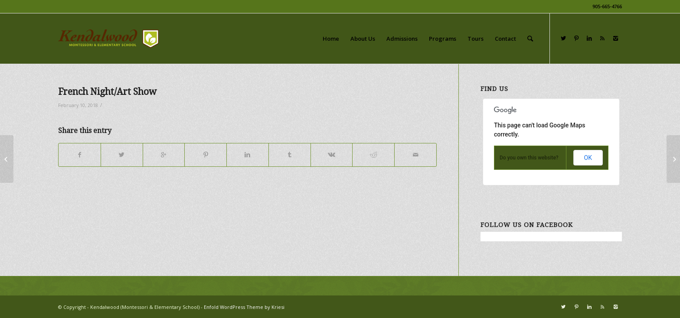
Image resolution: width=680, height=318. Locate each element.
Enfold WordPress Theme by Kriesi (244, 307)
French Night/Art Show (107, 91)
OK (588, 157)
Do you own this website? (529, 158)
